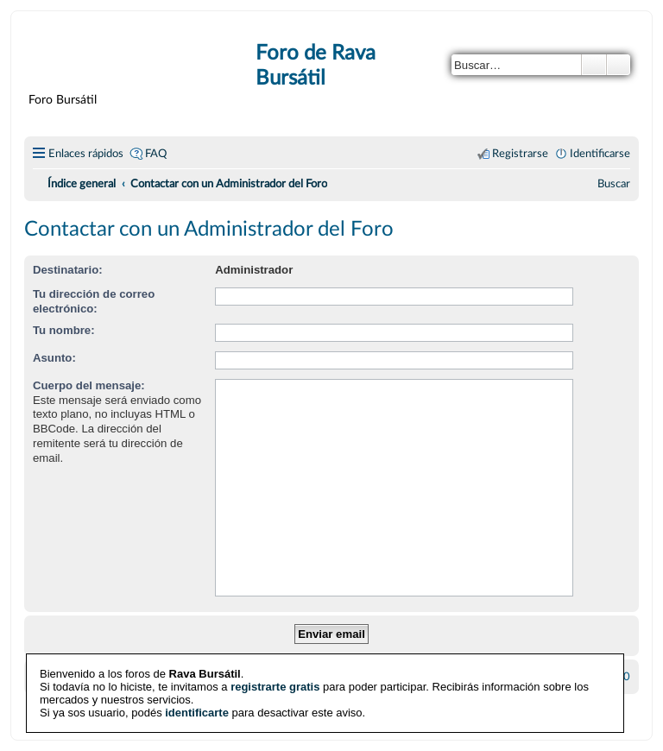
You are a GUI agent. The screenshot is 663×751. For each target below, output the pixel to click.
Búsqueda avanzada (618, 64)
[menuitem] (613, 184)
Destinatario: (68, 269)
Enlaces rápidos (85, 154)
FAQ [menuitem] (156, 154)
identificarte (197, 711)
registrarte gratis (274, 685)
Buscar (594, 64)
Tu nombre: (64, 330)
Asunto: (54, 357)
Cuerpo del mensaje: (89, 385)
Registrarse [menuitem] (520, 154)
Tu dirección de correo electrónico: (94, 301)
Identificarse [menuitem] (600, 154)
